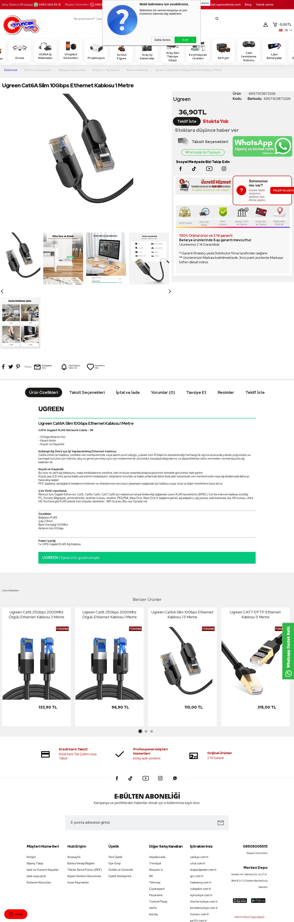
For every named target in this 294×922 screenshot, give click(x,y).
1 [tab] (140, 667)
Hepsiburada (157, 792)
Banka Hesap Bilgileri (81, 799)
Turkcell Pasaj (158, 837)
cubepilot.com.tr (200, 824)
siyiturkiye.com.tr (201, 831)
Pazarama (155, 831)
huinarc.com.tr (199, 850)
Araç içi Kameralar (147, 50)
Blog (248, 4)
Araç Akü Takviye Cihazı (172, 50)
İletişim (31, 792)
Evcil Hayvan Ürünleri (198, 50)
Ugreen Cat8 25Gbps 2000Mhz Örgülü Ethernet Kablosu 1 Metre (109, 550)
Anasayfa (73, 792)
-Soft (125, 916)
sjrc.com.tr (196, 811)
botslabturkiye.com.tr (204, 843)
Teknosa (154, 818)
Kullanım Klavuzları (39, 818)
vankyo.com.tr (199, 792)
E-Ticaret (135, 916)
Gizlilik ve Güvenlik (120, 805)
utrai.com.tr (197, 799)
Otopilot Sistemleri (70, 50)
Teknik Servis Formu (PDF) (84, 805)
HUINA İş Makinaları (45, 50)
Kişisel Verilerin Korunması (84, 811)
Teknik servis (264, 4)
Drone (19, 50)
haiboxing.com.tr (200, 818)
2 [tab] (146, 667)
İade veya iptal (36, 811)
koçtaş (153, 850)
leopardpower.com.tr (203, 805)
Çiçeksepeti (157, 824)
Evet (185, 40)
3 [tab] (151, 667)
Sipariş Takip (35, 799)
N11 (151, 811)
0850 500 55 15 (47, 4)
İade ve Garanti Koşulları (43, 805)
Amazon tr (156, 805)
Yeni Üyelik (115, 792)
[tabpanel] (36, 603)
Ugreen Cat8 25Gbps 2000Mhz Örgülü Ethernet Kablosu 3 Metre (36, 550)
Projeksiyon (96, 50)
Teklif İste (186, 121)
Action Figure (121, 50)
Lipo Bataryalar (274, 50)
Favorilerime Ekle (96, 302)
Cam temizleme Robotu (248, 50)
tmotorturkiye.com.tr (204, 837)
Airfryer (223, 50)
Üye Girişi (114, 799)
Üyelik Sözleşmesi (119, 811)
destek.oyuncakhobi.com (223, 4)
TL (282, 24)
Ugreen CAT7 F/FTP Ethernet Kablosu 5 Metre (255, 550)
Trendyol (155, 799)
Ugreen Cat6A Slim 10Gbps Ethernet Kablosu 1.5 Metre (182, 550)
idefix (153, 843)
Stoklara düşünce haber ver (207, 130)
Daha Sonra (162, 40)
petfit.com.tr (198, 856)
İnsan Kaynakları (78, 818)
